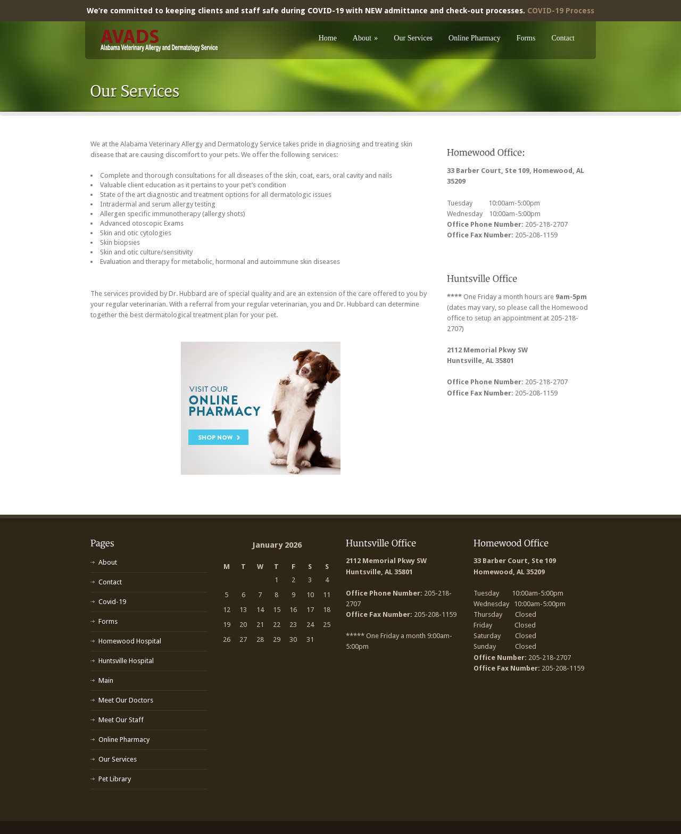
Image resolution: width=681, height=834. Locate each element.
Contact (563, 38)
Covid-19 (112, 602)
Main (105, 680)
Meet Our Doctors (125, 700)
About (365, 38)
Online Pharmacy (475, 38)
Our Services (413, 38)
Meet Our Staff (121, 720)
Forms (526, 38)
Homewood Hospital (129, 641)
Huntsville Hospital (126, 661)
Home (328, 38)
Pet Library (114, 779)
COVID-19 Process (560, 10)
